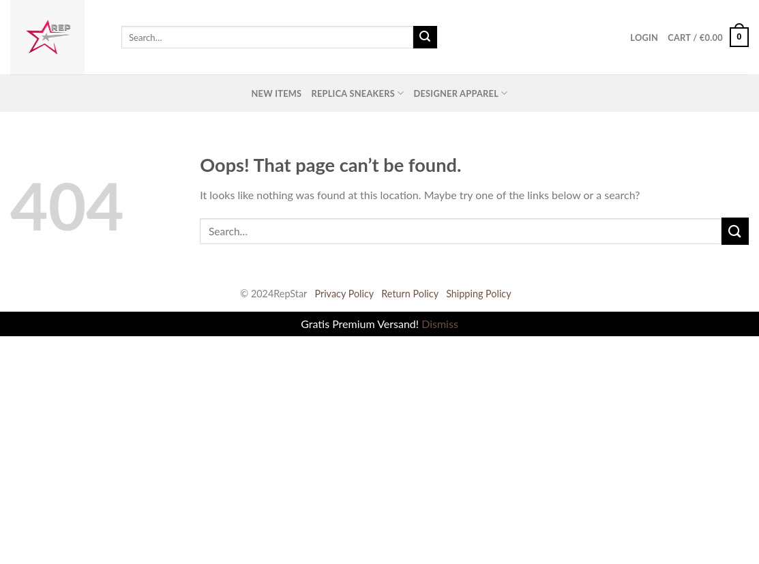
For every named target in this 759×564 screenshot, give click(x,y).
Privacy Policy (344, 293)
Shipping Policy (478, 293)
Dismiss (439, 323)
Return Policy (409, 293)
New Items (276, 93)
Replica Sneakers (357, 93)
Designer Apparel (460, 93)
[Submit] (424, 37)
